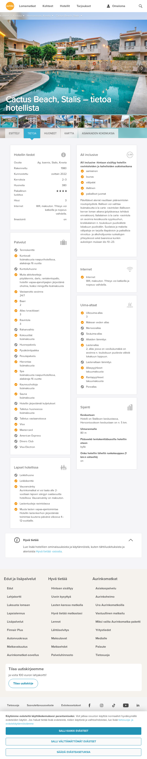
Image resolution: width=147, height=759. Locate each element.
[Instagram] (101, 705)
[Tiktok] (113, 705)
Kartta (69, 133)
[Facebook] (89, 705)
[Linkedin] (138, 705)
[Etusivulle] (10, 6)
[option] (73, 67)
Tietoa (32, 133)
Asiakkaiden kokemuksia (98, 133)
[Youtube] (126, 705)
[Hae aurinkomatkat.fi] (140, 6)
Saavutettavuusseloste (40, 705)
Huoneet (50, 133)
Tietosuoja (13, 705)
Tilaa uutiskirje (23, 683)
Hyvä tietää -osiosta (49, 551)
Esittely (14, 133)
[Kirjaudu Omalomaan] (115, 6)
